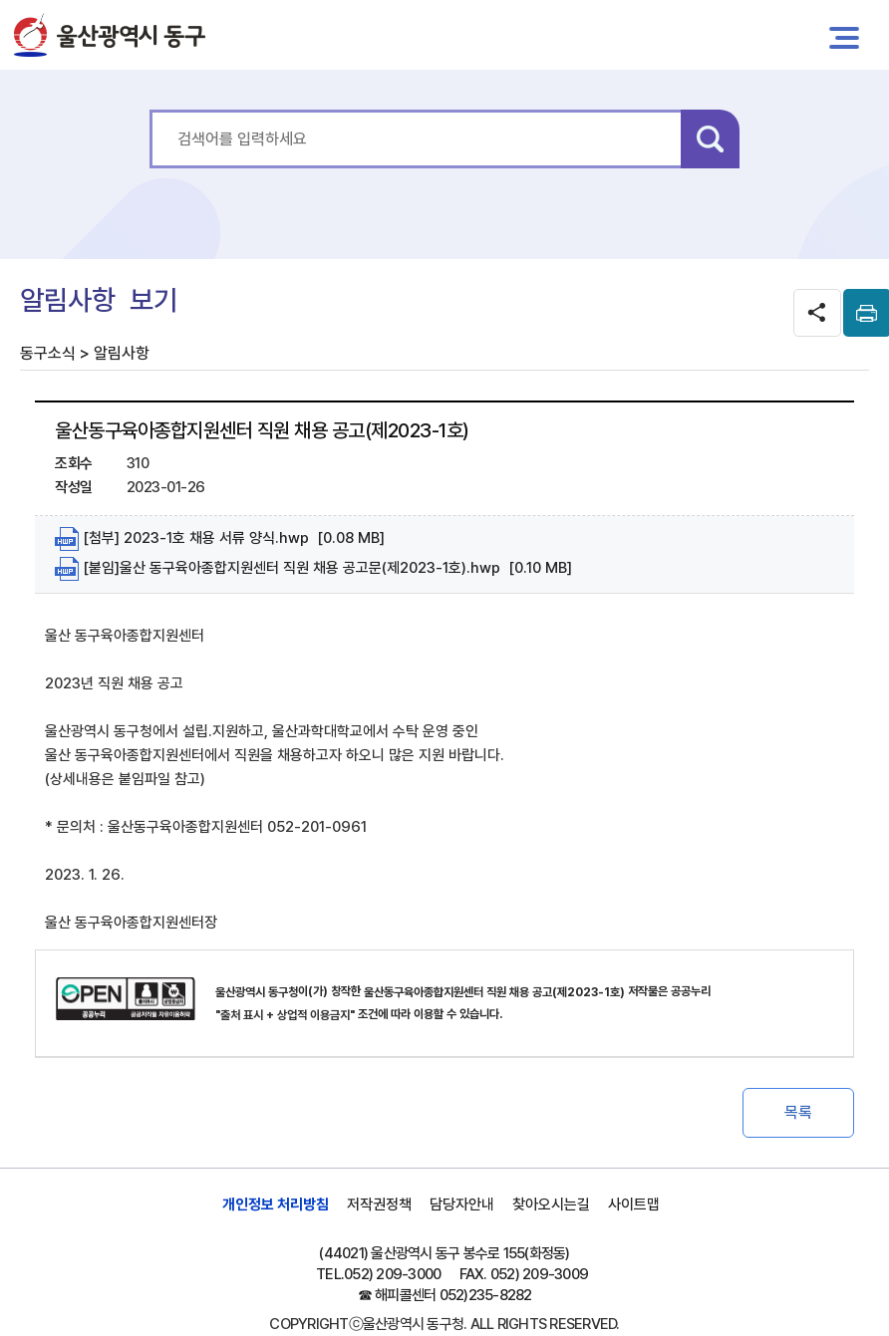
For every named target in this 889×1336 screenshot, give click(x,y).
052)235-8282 (486, 1295)
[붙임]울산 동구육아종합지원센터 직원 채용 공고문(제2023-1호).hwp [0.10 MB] (313, 569)
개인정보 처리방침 (275, 1204)
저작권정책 (379, 1204)
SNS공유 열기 (817, 313)
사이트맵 (634, 1204)
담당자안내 (462, 1204)
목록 (798, 1112)
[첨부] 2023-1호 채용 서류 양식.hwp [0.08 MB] (220, 539)
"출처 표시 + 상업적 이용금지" (285, 1015)
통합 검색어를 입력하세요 (149, 110)
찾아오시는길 (551, 1204)
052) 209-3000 (392, 1274)
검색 (710, 139)
